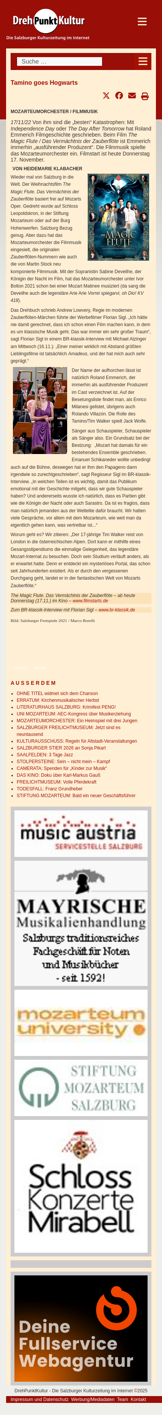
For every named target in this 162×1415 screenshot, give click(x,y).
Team (122, 1399)
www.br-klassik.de (117, 610)
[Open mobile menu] (142, 61)
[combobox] (59, 61)
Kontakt (138, 1399)
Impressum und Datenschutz (40, 1399)
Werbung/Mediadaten (93, 1399)
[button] (106, 96)
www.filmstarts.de (90, 600)
